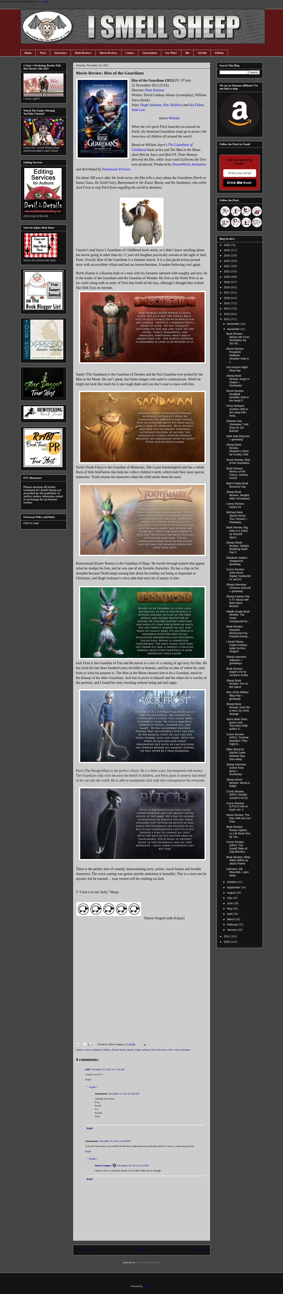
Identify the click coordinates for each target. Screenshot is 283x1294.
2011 (227, 936)
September (234, 887)
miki (87, 1069)
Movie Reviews (108, 52)
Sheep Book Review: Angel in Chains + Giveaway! (237, 380)
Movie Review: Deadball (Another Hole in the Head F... (237, 395)
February (233, 924)
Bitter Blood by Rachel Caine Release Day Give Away (236, 754)
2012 (227, 319)
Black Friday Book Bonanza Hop (237, 485)
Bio (187, 52)
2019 (227, 282)
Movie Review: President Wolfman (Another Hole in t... (237, 355)
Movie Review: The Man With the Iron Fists (238, 818)
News (43, 52)
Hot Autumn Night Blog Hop (237, 369)
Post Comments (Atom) (148, 1262)
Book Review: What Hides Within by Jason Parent (238, 860)
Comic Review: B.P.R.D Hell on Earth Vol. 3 (237, 806)
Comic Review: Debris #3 (235, 505)
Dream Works (119, 1049)
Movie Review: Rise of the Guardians (238, 461)
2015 (227, 303)
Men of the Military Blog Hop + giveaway (237, 695)
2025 (227, 250)
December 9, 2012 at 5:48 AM (124, 1093)
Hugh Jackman (142, 1049)
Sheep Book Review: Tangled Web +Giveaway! (238, 495)
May (230, 908)
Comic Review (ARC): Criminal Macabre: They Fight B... (237, 739)
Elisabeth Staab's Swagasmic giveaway (236, 561)
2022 (227, 266)
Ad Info (202, 52)
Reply (88, 1079)
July (230, 897)
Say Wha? (171, 52)
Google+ (45, 1)
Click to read (31, 523)
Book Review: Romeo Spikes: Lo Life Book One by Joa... (238, 831)
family (130, 1049)
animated (96, 1049)
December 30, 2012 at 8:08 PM (115, 1141)
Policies (219, 52)
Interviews (60, 52)
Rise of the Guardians (179, 1049)
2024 (227, 255)
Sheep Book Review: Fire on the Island (237, 684)
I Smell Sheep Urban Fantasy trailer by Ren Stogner (236, 646)
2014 (227, 308)
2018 (227, 287)
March (231, 919)
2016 (227, 298)
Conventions (149, 52)
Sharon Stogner (103, 1165)
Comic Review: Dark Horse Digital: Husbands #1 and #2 (238, 574)
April (230, 913)
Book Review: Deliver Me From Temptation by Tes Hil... (237, 338)
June (230, 903)
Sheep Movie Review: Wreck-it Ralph (238, 783)
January (232, 929)
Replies (93, 1087)
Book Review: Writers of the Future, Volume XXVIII (237, 473)
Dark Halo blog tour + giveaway (238, 438)
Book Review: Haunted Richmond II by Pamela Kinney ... (238, 631)
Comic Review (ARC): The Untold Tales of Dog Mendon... (236, 846)
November (233, 329)
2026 (227, 245)
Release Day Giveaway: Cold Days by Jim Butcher (237, 425)
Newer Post (83, 1250)
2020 (227, 276)
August (231, 892)
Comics (129, 52)
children (106, 1049)
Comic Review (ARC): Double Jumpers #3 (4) (236, 795)
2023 (227, 260)
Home (28, 52)
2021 (227, 271)
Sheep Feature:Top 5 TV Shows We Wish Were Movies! (237, 601)
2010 (227, 941)
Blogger (148, 1286)
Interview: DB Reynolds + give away (237, 872)
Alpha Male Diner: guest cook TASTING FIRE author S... (237, 724)
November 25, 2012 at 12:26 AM (108, 1069)
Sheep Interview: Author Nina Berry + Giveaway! (236, 769)
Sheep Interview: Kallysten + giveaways (236, 660)
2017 (227, 292)
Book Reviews (83, 52)
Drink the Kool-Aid (239, 183)
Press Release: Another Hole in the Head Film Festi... (237, 410)
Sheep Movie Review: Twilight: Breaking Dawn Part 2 (237, 547)
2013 (227, 313)
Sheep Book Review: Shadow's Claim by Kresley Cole (237, 449)
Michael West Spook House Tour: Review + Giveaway (236, 517)
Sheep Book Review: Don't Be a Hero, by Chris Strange (238, 708)
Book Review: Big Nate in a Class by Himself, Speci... (237, 532)
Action (87, 1049)
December (233, 323)
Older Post (200, 1250)
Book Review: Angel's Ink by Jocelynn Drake (237, 672)
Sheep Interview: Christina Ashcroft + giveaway (238, 588)
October (232, 882)
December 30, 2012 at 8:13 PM (133, 1165)
